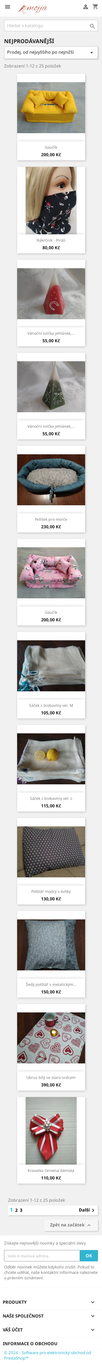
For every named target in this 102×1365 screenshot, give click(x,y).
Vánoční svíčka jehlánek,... (51, 333)
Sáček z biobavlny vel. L (51, 798)
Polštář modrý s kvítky (51, 891)
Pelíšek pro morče (51, 519)
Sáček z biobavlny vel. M (51, 705)
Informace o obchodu (30, 1344)
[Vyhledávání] (51, 25)
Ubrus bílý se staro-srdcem (51, 1077)
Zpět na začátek (71, 1225)
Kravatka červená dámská (51, 1170)
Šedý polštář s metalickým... (51, 984)
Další (87, 1210)
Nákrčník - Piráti (51, 240)
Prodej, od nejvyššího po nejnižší (51, 52)
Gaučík (51, 147)
